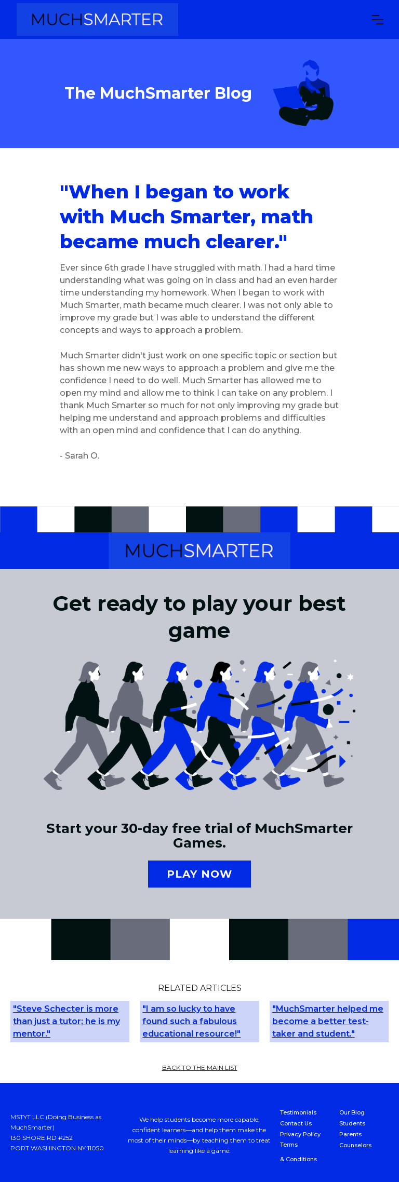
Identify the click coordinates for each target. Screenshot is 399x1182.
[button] (377, 19)
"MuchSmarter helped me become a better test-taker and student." (327, 1021)
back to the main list (199, 1067)
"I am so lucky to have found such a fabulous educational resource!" (191, 1021)
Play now (199, 874)
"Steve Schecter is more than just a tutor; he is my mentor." (66, 1021)
